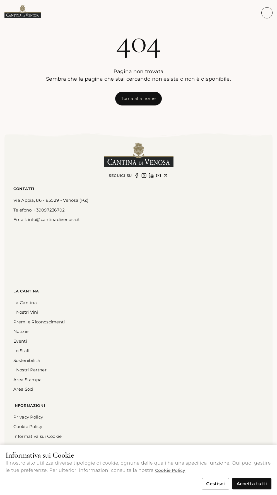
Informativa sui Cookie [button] (37, 436)
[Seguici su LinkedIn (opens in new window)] (151, 175)
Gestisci (215, 483)
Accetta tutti (252, 483)
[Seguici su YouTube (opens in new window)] (158, 175)
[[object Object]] (138, 98)
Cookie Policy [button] (27, 426)
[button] (22, 11)
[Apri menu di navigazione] (267, 12)
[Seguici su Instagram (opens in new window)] (143, 175)
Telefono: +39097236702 (39, 210)
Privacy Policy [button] (28, 417)
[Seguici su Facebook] (136, 175)
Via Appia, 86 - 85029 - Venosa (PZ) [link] (51, 200)
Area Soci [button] (23, 389)
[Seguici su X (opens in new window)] (165, 175)
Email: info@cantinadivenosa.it (46, 219)
